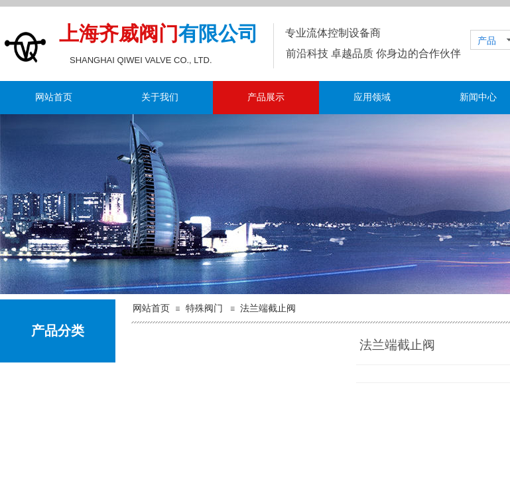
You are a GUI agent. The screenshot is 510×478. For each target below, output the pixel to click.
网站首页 (53, 97)
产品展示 (266, 97)
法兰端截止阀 (268, 308)
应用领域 (372, 97)
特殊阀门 (204, 308)
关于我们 (159, 97)
